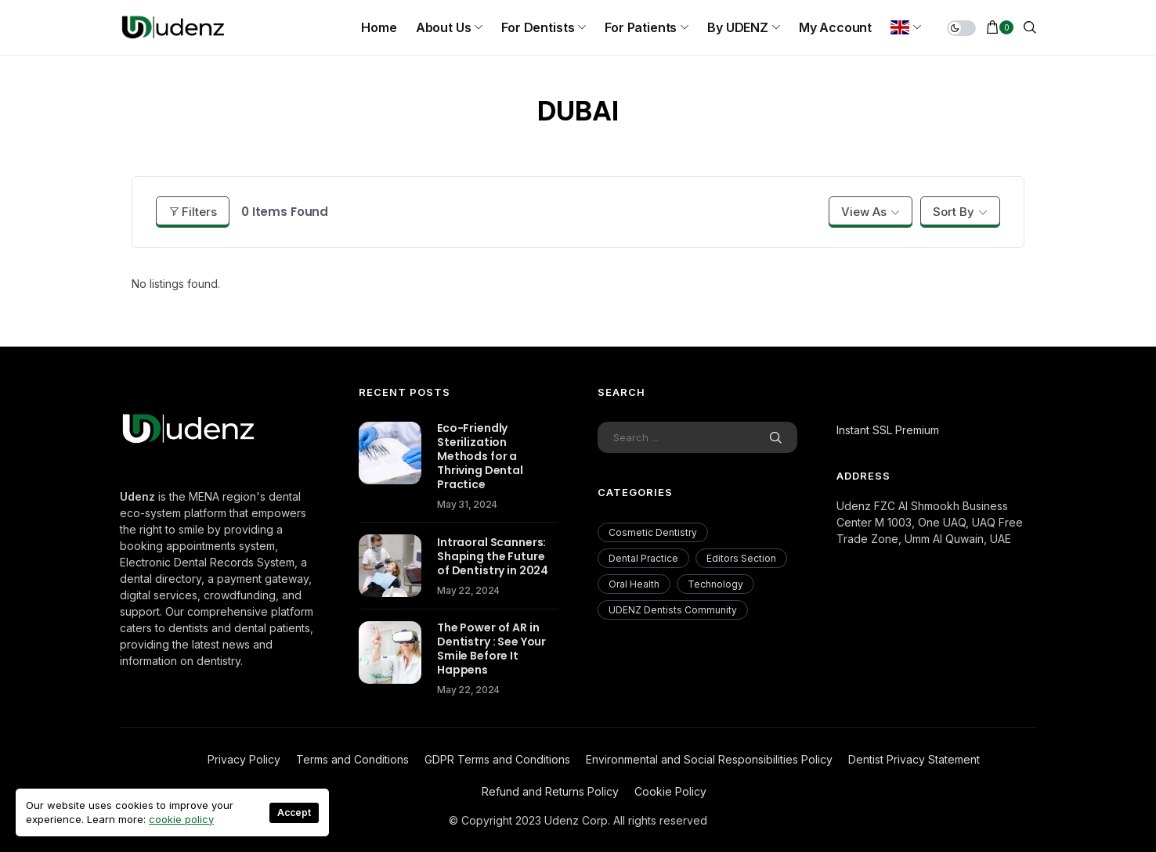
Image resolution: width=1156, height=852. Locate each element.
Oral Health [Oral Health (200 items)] (634, 584)
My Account (835, 27)
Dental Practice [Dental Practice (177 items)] (643, 558)
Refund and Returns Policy (550, 791)
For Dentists (537, 27)
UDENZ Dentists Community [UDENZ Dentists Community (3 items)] (673, 610)
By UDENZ (737, 27)
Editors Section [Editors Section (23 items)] (741, 558)
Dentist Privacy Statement (914, 759)
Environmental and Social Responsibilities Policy (709, 759)
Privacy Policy (244, 759)
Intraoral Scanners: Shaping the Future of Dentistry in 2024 (492, 556)
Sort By (953, 211)
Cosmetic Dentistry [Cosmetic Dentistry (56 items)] (653, 532)
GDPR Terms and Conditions (497, 759)
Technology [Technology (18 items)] (715, 584)
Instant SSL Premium (887, 430)
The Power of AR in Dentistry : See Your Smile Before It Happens (491, 649)
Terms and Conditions (352, 759)
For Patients (641, 27)
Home (378, 27)
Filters (192, 211)
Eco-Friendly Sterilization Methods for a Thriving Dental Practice (480, 456)
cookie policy (181, 819)
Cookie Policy (670, 791)
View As (864, 211)
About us (443, 27)
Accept (294, 812)
